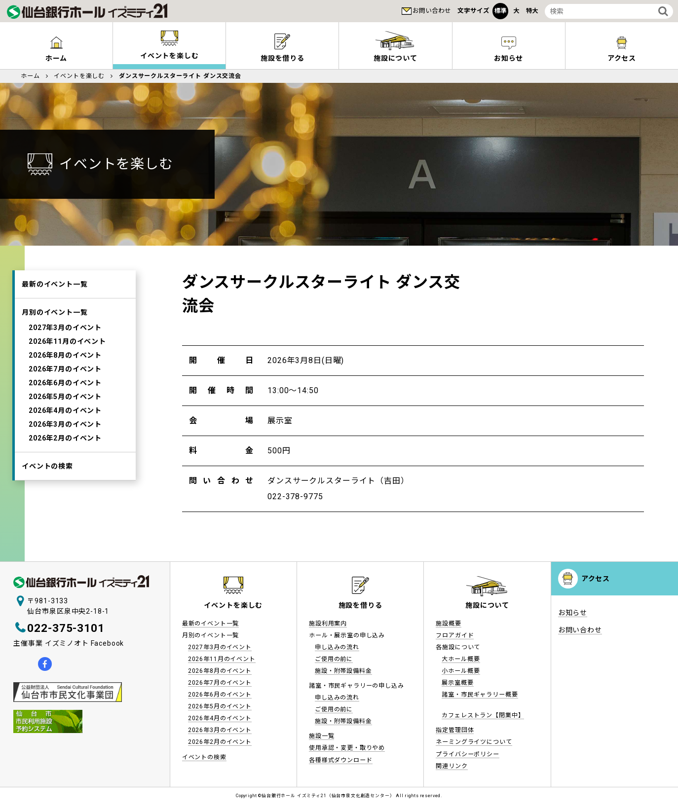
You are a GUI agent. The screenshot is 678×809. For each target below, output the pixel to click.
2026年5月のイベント (65, 397)
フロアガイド (455, 635)
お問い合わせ (432, 10)
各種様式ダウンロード (340, 760)
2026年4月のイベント (65, 410)
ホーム (56, 58)
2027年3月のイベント (65, 327)
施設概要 (448, 623)
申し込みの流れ (337, 647)
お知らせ (508, 58)
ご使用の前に (334, 659)
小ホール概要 (461, 670)
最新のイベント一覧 (55, 284)
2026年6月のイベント (65, 383)
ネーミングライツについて (474, 741)
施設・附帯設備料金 (343, 670)
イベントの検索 (47, 466)
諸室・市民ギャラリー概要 (480, 694)
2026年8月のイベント (65, 355)
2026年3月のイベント (65, 424)
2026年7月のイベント (65, 369)
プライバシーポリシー (467, 754)
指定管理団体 (455, 730)
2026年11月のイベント (67, 341)
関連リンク (451, 766)
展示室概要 (457, 682)
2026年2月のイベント (65, 438)
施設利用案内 (328, 623)
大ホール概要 (461, 659)
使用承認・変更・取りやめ (347, 747)
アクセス (595, 579)
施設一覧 (321, 736)
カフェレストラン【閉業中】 (483, 715)
